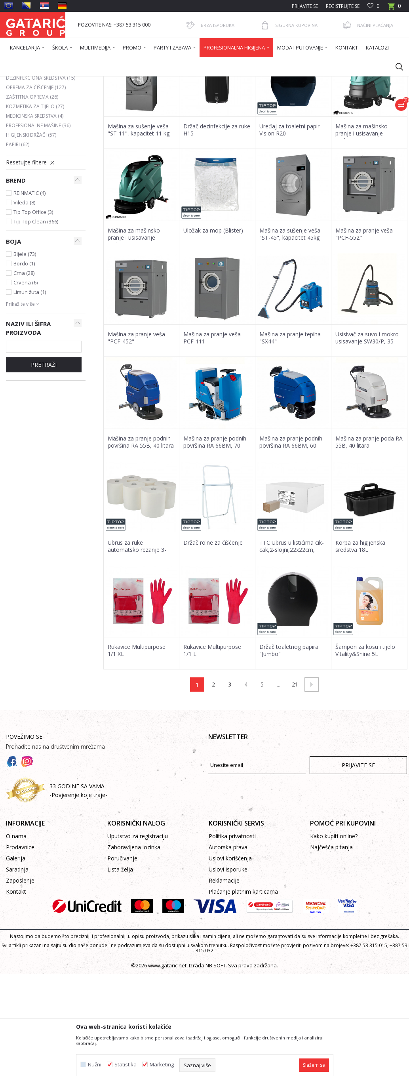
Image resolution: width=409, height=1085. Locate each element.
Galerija (15, 934)
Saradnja (17, 946)
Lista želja (120, 946)
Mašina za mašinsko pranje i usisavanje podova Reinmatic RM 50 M (140, 317)
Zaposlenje (20, 957)
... (278, 761)
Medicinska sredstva (34, 192)
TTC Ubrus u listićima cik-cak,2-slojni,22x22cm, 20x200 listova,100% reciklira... (291, 630)
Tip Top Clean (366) (35, 297)
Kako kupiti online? (334, 912)
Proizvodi (84, 81)
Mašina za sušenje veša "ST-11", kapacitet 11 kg (138, 206)
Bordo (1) (24, 339)
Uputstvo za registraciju (137, 912)
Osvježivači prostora (37, 144)
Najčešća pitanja (331, 923)
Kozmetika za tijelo (35, 182)
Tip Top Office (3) (33, 288)
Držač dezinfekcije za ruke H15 (216, 206)
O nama (16, 912)
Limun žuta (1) (29, 368)
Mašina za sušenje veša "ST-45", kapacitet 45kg (289, 310)
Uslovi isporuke (228, 946)
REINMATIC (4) (29, 269)
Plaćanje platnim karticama (243, 968)
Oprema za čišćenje (36, 163)
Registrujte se (343, 6)
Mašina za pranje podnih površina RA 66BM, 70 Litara (214, 522)
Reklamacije (224, 957)
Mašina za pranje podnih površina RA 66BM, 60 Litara (290, 522)
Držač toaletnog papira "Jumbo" (288, 727)
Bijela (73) (24, 330)
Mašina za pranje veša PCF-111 (212, 414)
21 (295, 761)
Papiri (17, 220)
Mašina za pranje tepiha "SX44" (290, 414)
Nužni (94, 1065)
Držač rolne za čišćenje (213, 619)
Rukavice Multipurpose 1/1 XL (137, 727)
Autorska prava (228, 923)
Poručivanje (122, 934)
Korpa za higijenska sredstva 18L (360, 623)
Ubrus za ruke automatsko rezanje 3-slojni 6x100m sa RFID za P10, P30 (140, 630)
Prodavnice (20, 923)
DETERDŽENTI (27, 135)
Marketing (162, 1065)
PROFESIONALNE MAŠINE (38, 201)
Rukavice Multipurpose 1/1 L (212, 727)
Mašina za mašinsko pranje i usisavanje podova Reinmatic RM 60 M (367, 213)
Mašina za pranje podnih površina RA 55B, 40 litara (141, 518)
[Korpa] (394, 8)
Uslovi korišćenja (230, 934)
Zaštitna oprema (32, 173)
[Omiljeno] (373, 6)
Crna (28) (23, 349)
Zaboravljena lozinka (133, 923)
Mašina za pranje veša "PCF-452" (136, 414)
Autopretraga (178, 109)
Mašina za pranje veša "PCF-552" (364, 310)
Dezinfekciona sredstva (40, 154)
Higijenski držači (31, 211)
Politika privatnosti (232, 912)
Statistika (125, 1065)
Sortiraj (215, 109)
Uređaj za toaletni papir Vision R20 (289, 206)
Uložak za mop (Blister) (213, 307)
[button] (395, 66)
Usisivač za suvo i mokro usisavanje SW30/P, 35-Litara (367, 418)
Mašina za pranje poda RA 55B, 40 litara (369, 518)
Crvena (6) (25, 358)
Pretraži (44, 441)
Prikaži (295, 109)
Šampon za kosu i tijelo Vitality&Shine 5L (365, 727)
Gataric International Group (37, 81)
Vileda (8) (24, 278)
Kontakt (16, 968)
